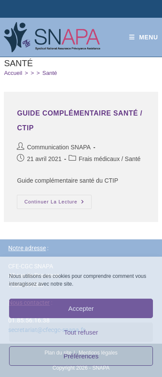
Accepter (81, 308)
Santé (49, 73)
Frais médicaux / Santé (109, 158)
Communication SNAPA (59, 147)
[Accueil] (13, 73)
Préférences (81, 356)
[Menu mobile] (143, 37)
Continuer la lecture (58, 199)
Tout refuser (81, 332)
